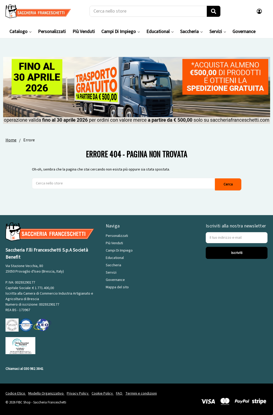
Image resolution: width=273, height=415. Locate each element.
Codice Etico (15, 392)
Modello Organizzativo (46, 392)
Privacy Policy (78, 392)
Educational (160, 31)
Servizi (217, 31)
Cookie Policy (103, 392)
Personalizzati (52, 31)
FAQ (119, 392)
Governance (243, 31)
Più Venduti (84, 31)
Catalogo (20, 31)
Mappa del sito (117, 286)
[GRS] (20, 344)
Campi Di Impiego (120, 31)
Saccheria (191, 31)
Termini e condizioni (141, 392)
